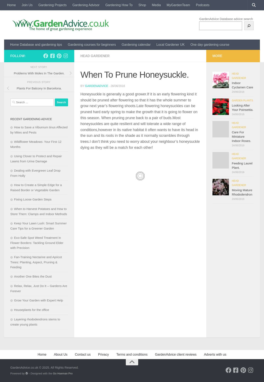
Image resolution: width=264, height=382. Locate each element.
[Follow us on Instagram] (65, 55)
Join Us (27, 5)
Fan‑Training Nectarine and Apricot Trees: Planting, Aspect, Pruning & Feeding (36, 262)
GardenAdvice (96, 86)
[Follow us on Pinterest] (59, 55)
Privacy (103, 354)
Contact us (83, 354)
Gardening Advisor (86, 5)
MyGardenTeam (178, 5)
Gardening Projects (52, 5)
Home (11, 5)
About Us (60, 354)
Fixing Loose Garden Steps (33, 199)
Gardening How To (119, 5)
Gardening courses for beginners (92, 44)
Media (156, 5)
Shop (142, 5)
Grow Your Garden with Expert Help (38, 300)
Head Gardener (95, 56)
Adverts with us (215, 354)
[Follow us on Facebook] (45, 55)
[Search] (249, 25)
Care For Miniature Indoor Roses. (241, 136)
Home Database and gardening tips (36, 44)
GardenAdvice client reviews (176, 354)
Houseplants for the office (31, 310)
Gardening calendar (136, 44)
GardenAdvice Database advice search (226, 19)
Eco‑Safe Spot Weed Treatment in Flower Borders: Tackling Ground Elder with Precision (36, 243)
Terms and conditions (131, 354)
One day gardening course (209, 44)
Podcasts (203, 5)
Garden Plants (242, 100)
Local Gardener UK (170, 44)
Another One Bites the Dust (33, 276)
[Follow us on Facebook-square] (52, 55)
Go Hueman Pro (63, 373)
